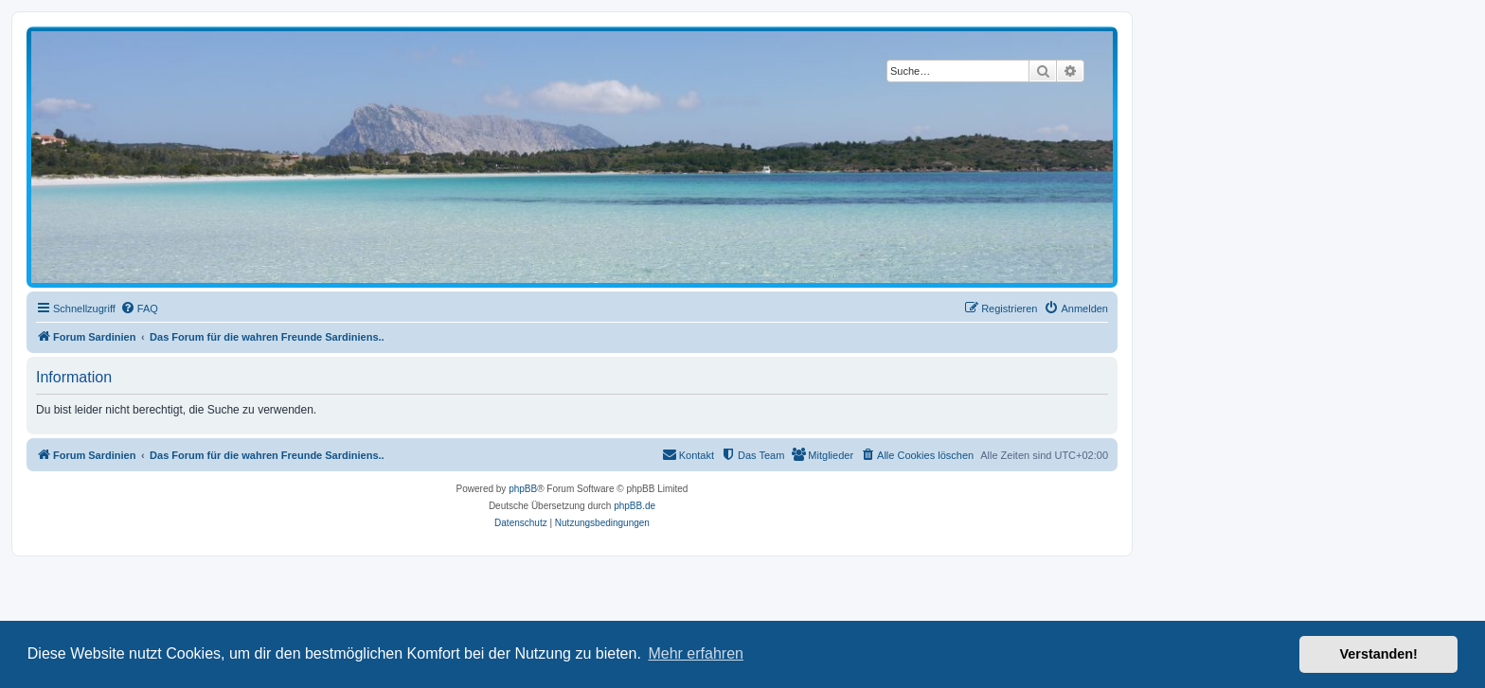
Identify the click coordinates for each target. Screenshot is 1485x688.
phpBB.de (634, 506)
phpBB (523, 489)
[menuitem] (139, 308)
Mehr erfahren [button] (695, 653)
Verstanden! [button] (1379, 654)
